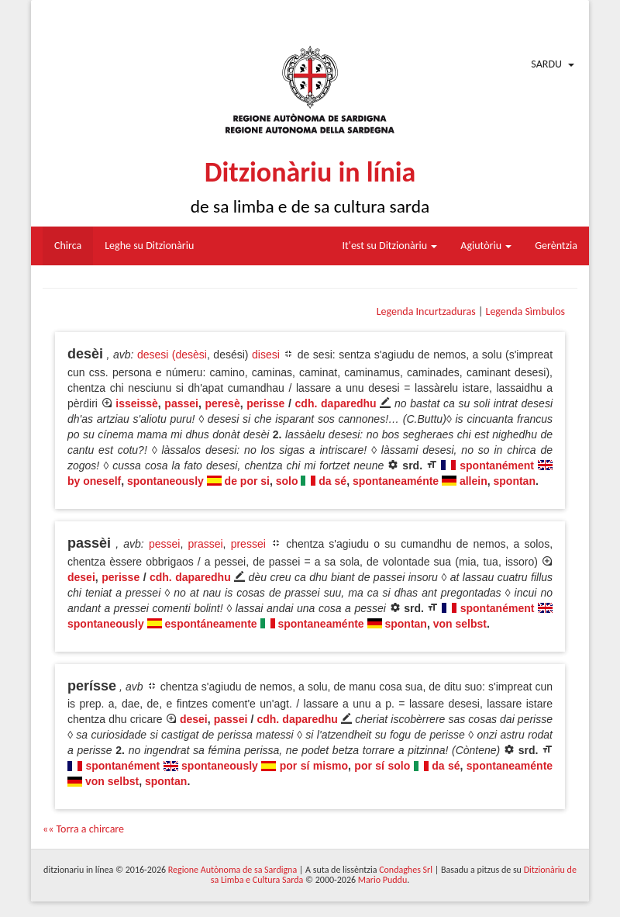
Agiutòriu (486, 245)
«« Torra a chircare (83, 829)
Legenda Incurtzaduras (426, 311)
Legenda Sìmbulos (525, 311)
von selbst (460, 624)
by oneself (94, 481)
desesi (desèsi (172, 354)
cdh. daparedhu (336, 403)
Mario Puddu (382, 879)
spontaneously (165, 481)
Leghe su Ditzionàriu (149, 245)
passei (181, 403)
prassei (205, 544)
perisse (265, 403)
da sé (332, 481)
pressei (248, 544)
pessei (164, 544)
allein (473, 481)
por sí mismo (314, 766)
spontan (515, 481)
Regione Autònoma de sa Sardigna (232, 869)
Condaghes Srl (405, 869)
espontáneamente (211, 624)
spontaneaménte (396, 481)
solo (287, 481)
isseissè (136, 403)
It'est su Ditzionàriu (390, 245)
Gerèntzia (556, 245)
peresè (222, 403)
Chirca (67, 245)
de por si (247, 481)
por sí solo (382, 766)
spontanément (497, 465)
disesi (266, 354)
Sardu (546, 64)
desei (81, 577)
